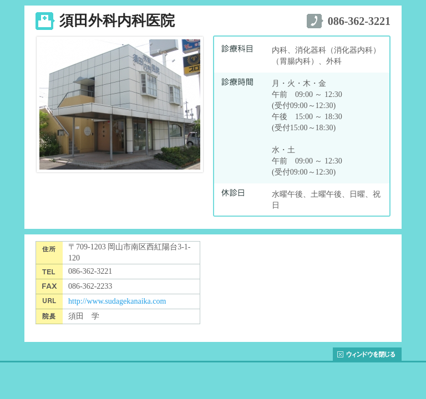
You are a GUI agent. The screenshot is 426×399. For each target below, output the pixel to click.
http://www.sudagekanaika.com (117, 301)
